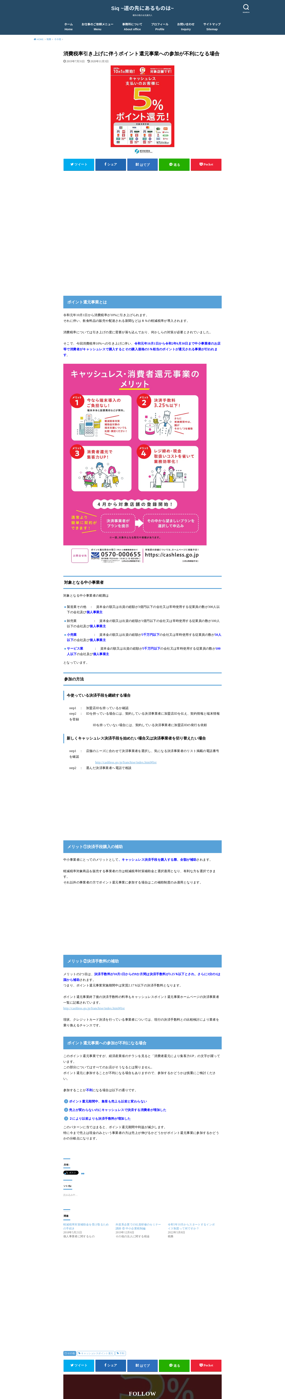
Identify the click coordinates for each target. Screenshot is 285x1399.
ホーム (68, 27)
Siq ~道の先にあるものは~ (142, 8)
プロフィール (160, 27)
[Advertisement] (142, 201)
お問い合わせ (186, 27)
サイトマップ (212, 27)
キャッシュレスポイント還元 (97, 1353)
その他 (71, 1353)
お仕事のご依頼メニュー (97, 27)
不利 (122, 1353)
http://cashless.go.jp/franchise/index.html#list (126, 762)
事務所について (132, 27)
